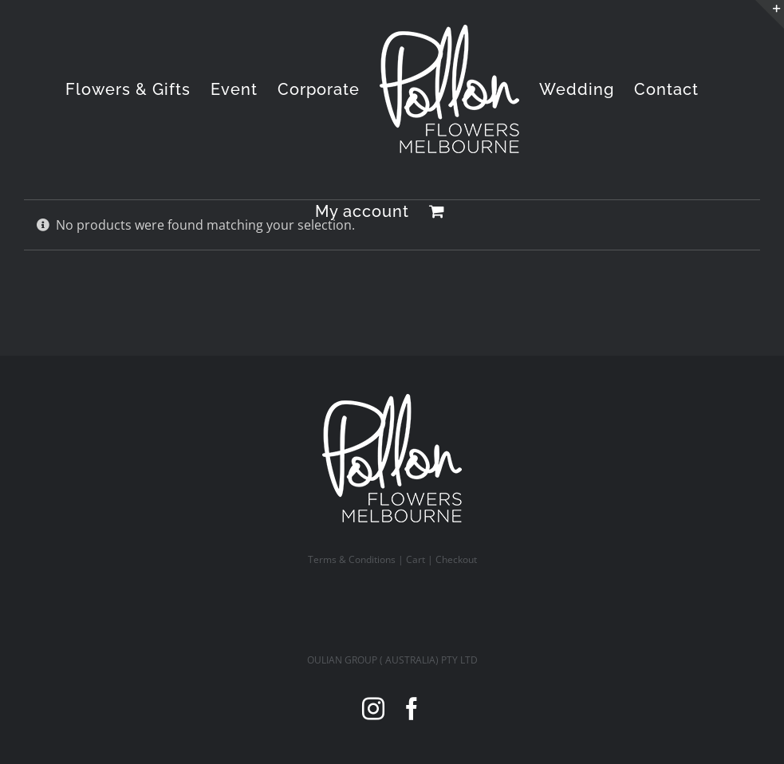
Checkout (456, 559)
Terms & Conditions (352, 559)
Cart (415, 559)
